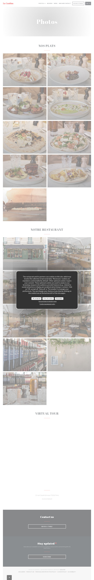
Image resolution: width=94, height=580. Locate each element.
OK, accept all (36, 298)
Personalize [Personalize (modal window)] (59, 298)
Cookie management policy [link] (47, 304)
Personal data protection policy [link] (48, 301)
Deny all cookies (48, 298)
